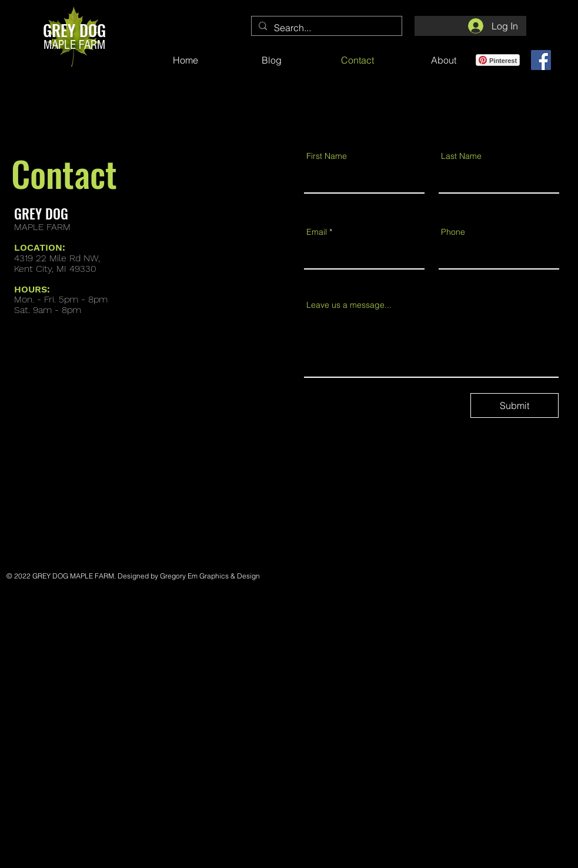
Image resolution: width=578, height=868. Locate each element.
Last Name (461, 156)
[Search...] (325, 27)
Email (316, 232)
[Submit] (514, 405)
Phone (453, 232)
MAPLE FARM (74, 45)
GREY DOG (74, 30)
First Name (326, 156)
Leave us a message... (349, 305)
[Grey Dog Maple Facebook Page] (541, 60)
